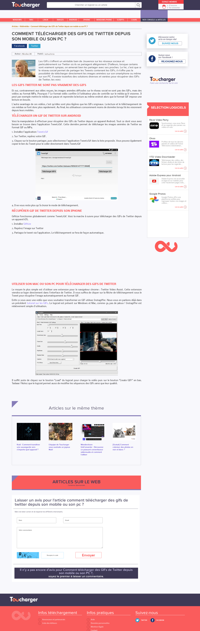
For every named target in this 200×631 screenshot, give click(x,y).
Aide (91, 619)
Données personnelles (98, 623)
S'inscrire (173, 5)
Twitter (34, 45)
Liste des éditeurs (47, 623)
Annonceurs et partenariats (51, 619)
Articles (15, 26)
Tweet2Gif (42, 131)
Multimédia (24, 26)
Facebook (19, 45)
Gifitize (27, 223)
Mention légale (95, 626)
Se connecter (174, 8)
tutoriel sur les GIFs (37, 303)
